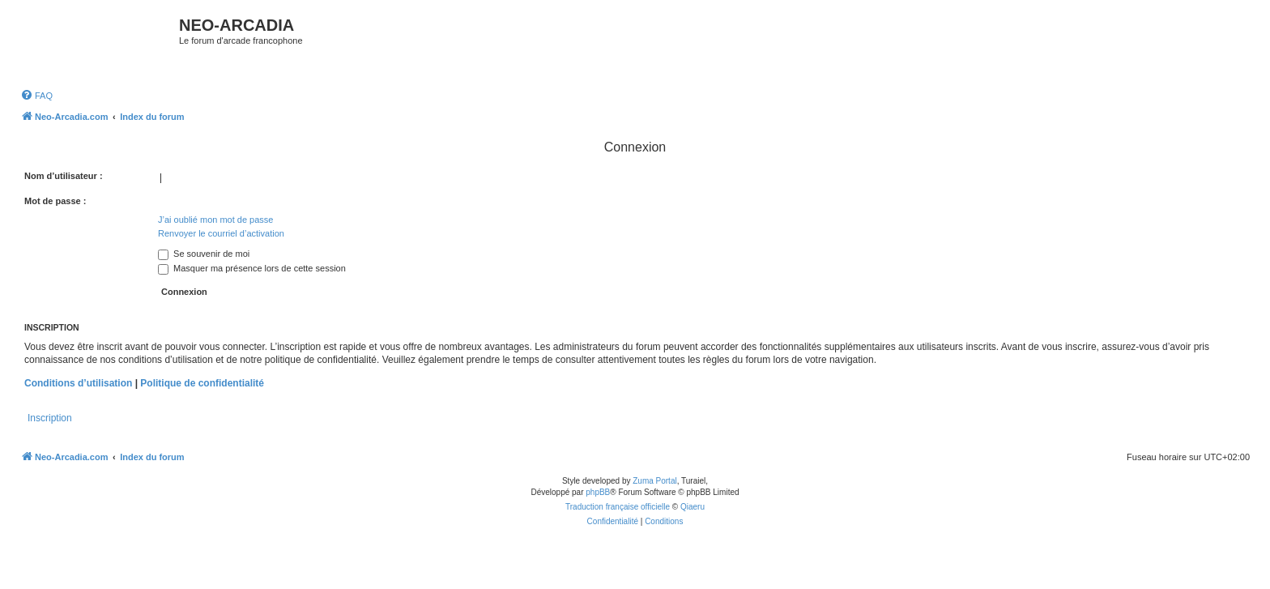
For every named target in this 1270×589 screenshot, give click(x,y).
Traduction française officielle (617, 506)
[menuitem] (36, 95)
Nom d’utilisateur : (63, 176)
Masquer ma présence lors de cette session (252, 268)
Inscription (50, 418)
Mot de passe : (55, 201)
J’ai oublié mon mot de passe (215, 219)
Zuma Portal (654, 480)
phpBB (598, 492)
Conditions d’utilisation (78, 383)
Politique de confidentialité (202, 383)
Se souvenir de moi (203, 253)
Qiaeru (692, 506)
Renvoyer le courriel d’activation (221, 233)
